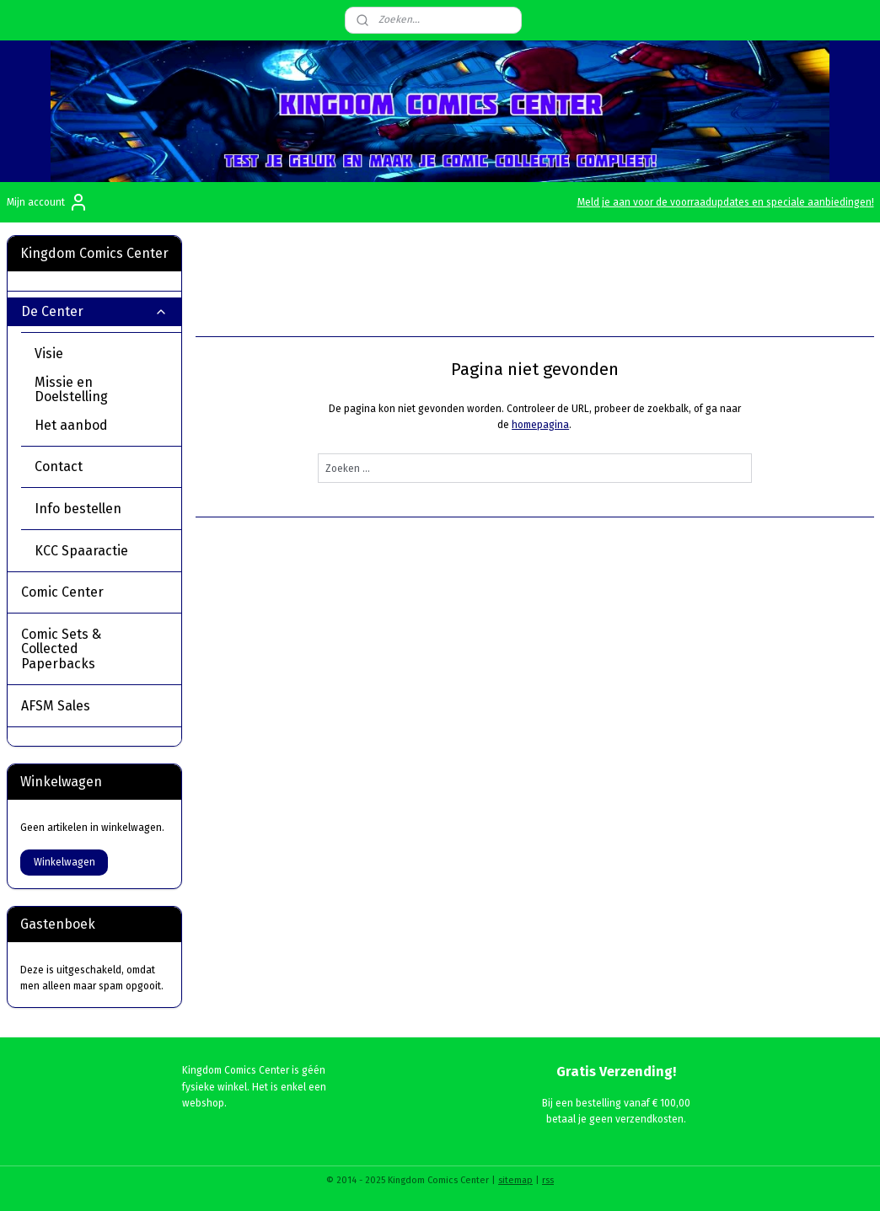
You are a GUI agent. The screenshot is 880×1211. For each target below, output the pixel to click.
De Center (95, 311)
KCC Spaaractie (81, 551)
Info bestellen (78, 509)
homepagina (540, 425)
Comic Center (95, 592)
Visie (49, 354)
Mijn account (48, 202)
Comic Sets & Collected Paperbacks (95, 649)
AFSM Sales (55, 706)
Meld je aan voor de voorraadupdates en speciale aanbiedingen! (725, 202)
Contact (59, 466)
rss (548, 1180)
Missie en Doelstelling (71, 389)
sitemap (515, 1180)
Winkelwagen (64, 862)
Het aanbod (71, 425)
